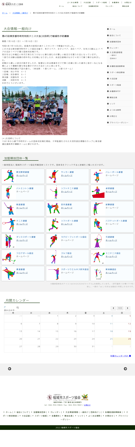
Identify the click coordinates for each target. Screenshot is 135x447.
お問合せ (128, 2)
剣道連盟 (20, 204)
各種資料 (115, 2)
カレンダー (109, 6)
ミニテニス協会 (113, 253)
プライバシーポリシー (118, 122)
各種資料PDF (114, 91)
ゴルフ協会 (66, 253)
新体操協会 (111, 269)
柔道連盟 (20, 269)
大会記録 (87, 2)
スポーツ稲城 (101, 2)
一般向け (84, 429)
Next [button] (125, 377)
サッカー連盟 (67, 172)
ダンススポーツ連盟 (26, 237)
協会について (77, 6)
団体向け (95, 429)
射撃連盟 (110, 204)
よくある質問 (72, 2)
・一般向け (112, 55)
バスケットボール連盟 (116, 220)
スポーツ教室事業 (116, 72)
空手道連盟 (66, 204)
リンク (111, 104)
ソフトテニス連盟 (69, 188)
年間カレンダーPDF (120, 356)
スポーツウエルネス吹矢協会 (75, 269)
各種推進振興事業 (116, 66)
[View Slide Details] (28, 378)
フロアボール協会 (24, 253)
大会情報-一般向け (20, 13)
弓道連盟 (110, 237)
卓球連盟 (110, 188)
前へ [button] (10, 377)
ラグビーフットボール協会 (74, 237)
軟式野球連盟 (22, 172)
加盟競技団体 (93, 6)
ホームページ (22, 175)
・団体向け (112, 58)
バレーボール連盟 (114, 172)
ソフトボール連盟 (69, 220)
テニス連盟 (21, 220)
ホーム (61, 6)
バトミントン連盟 (24, 188)
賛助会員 (125, 6)
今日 (120, 308)
